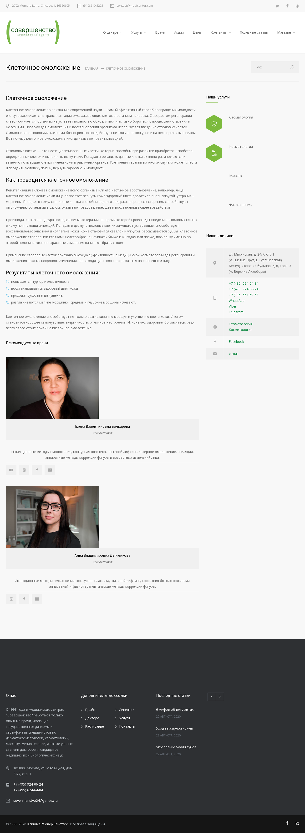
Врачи (160, 32)
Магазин (284, 32)
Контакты (219, 32)
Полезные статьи (254, 32)
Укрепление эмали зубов (176, 747)
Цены (197, 32)
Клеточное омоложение (36, 98)
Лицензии (126, 709)
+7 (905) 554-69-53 (243, 295)
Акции (179, 32)
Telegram (236, 312)
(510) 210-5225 (93, 6)
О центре (110, 32)
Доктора (92, 718)
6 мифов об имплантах (174, 709)
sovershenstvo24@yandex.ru (35, 800)
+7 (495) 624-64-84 (243, 283)
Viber (232, 306)
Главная (91, 69)
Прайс (90, 709)
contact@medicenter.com (135, 6)
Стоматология (241, 324)
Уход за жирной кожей (174, 728)
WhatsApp (236, 300)
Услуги (136, 32)
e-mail (233, 353)
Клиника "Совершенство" (47, 824)
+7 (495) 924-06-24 (243, 289)
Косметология (240, 329)
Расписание (94, 726)
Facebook (236, 341)
